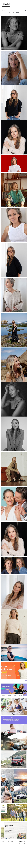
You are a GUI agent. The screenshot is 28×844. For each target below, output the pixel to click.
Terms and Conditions (14, 843)
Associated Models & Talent (11, 4)
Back (3, 10)
